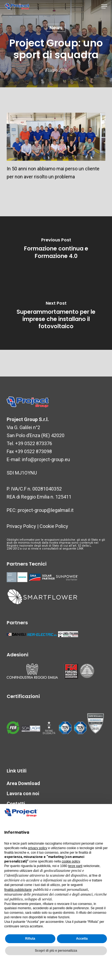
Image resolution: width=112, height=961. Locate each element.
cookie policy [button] (71, 861)
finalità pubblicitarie (18, 890)
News (56, 27)
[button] (104, 6)
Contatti (16, 803)
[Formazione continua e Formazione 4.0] (56, 249)
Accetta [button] (82, 938)
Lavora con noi (23, 793)
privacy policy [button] (37, 848)
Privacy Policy (21, 526)
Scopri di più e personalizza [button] (56, 950)
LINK (80, 548)
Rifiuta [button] (30, 938)
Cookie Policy (54, 526)
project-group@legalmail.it (46, 510)
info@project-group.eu (46, 459)
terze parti (75, 866)
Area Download (23, 783)
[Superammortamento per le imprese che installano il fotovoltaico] (56, 316)
